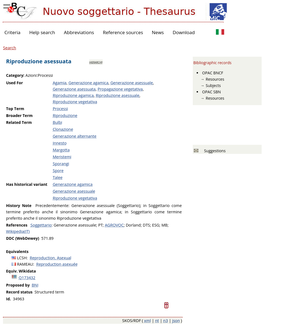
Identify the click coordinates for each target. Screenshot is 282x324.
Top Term (15, 108)
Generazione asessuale (131, 82)
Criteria (12, 32)
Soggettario (41, 225)
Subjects (213, 85)
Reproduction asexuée (57, 264)
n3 (165, 320)
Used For (14, 82)
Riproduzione (65, 115)
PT (100, 225)
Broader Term (19, 115)
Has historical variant (26, 184)
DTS (146, 225)
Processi (60, 108)
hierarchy (95, 61)
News (158, 32)
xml (147, 320)
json (176, 320)
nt (157, 320)
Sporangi (61, 163)
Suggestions (214, 150)
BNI (35, 285)
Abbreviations (79, 32)
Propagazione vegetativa (120, 89)
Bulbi (57, 122)
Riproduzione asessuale (117, 95)
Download (184, 32)
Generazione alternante (74, 136)
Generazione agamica (89, 82)
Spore (58, 170)
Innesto (59, 143)
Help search (42, 32)
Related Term (19, 122)
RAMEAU (25, 264)
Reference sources (123, 32)
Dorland (133, 225)
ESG (155, 225)
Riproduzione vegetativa (75, 101)
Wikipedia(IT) (18, 231)
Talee (58, 177)
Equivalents (17, 251)
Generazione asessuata (74, 89)
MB (164, 225)
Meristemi (62, 156)
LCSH (22, 257)
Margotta (61, 150)
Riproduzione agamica (73, 95)
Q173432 (27, 277)
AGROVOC (114, 225)
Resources (215, 79)
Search (9, 47)
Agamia (59, 82)
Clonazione (63, 129)
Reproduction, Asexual (50, 257)
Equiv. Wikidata (21, 271)
